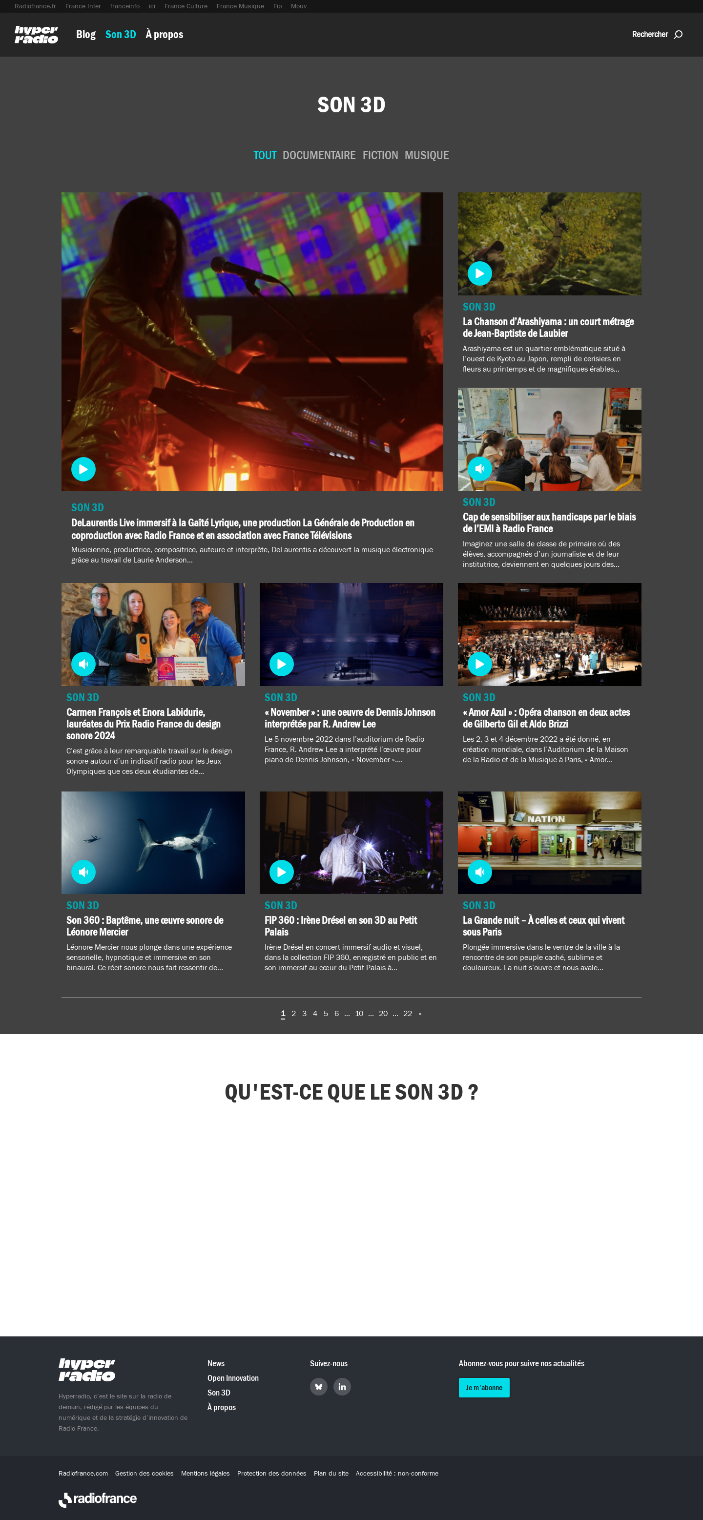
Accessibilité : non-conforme (397, 1474)
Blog (86, 34)
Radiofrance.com (83, 1474)
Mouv (299, 6)
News (216, 1363)
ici (152, 6)
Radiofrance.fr (35, 6)
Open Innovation (233, 1378)
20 (383, 1013)
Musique (427, 155)
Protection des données (272, 1474)
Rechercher (657, 34)
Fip (277, 6)
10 (359, 1013)
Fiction (380, 155)
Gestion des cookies (144, 1474)
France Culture (186, 6)
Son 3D (120, 34)
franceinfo (125, 6)
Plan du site (331, 1474)
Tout (265, 155)
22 (407, 1013)
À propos (164, 34)
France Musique (240, 6)
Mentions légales (205, 1474)
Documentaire (319, 155)
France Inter (83, 6)
